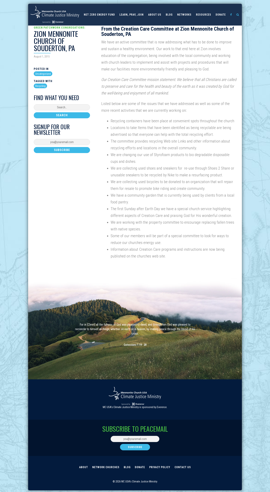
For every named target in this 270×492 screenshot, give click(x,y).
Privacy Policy (160, 467)
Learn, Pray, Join (131, 14)
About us (154, 14)
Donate (221, 14)
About (83, 467)
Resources (203, 14)
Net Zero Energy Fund (99, 14)
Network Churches (105, 467)
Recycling (40, 86)
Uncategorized (43, 73)
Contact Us (183, 467)
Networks (184, 14)
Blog (169, 14)
